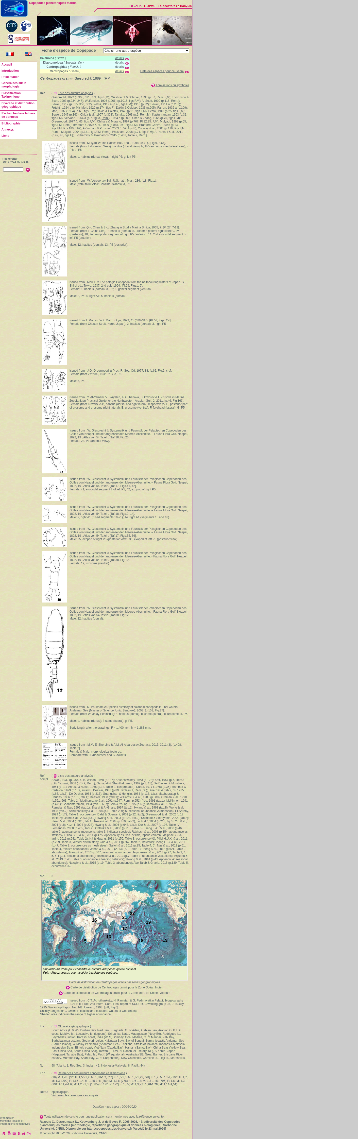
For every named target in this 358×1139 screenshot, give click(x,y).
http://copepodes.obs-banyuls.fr (109, 1128)
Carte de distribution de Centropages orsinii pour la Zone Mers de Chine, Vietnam (116, 993)
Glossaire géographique (73, 1026)
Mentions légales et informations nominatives (15, 1122)
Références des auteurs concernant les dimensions (91, 1073)
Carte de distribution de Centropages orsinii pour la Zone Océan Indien (116, 987)
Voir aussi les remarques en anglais (74, 1095)
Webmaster (7, 1117)
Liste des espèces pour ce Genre (162, 71)
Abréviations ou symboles (172, 85)
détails (119, 58)
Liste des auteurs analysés (75, 93)
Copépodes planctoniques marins (53, 3)
